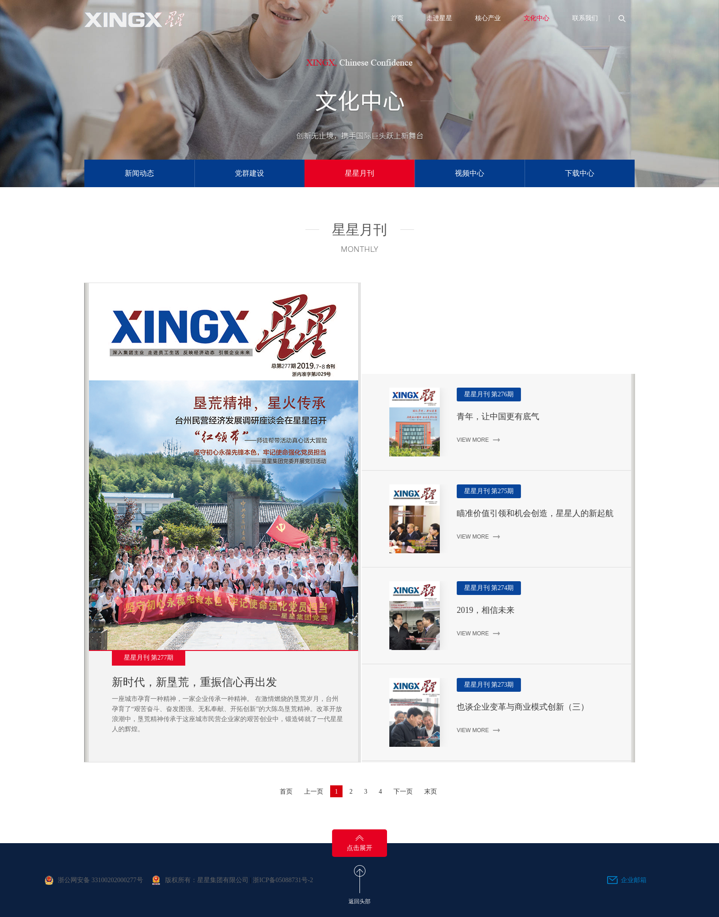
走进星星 (439, 18)
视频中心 (469, 173)
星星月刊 (359, 173)
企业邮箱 (634, 880)
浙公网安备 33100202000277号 (100, 880)
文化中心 (536, 18)
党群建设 (249, 173)
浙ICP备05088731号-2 (283, 880)
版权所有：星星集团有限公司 (207, 880)
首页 (397, 18)
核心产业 (488, 18)
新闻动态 (139, 173)
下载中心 (579, 173)
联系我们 (585, 18)
